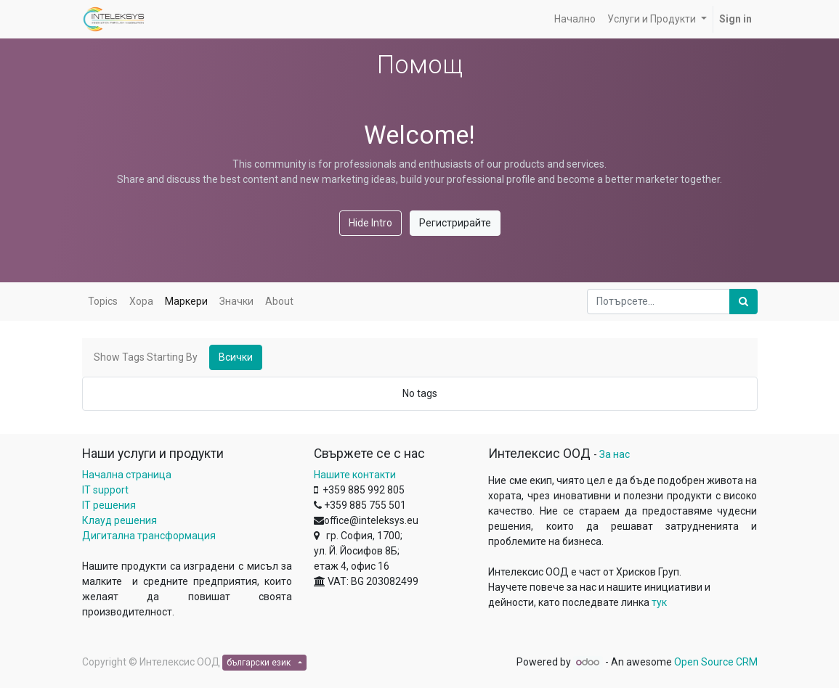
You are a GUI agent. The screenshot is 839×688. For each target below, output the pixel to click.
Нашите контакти (355, 474)
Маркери (186, 301)
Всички (236, 357)
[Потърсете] (743, 301)
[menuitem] (574, 19)
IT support (105, 490)
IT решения (109, 505)
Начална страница (126, 474)
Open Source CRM (716, 662)
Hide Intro (370, 223)
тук (659, 602)
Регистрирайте (455, 223)
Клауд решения (119, 520)
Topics (103, 301)
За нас (614, 454)
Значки (236, 301)
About (279, 301)
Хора (141, 301)
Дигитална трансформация (149, 535)
